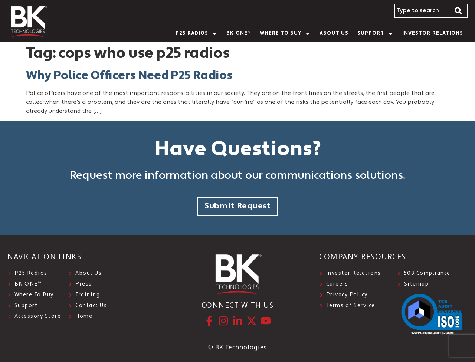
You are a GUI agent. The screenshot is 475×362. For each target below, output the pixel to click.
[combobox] (422, 11)
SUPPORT (375, 33)
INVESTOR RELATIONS (432, 33)
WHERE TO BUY (285, 33)
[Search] (459, 11)
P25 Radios (197, 33)
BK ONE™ (238, 33)
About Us (334, 33)
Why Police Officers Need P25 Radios (129, 76)
